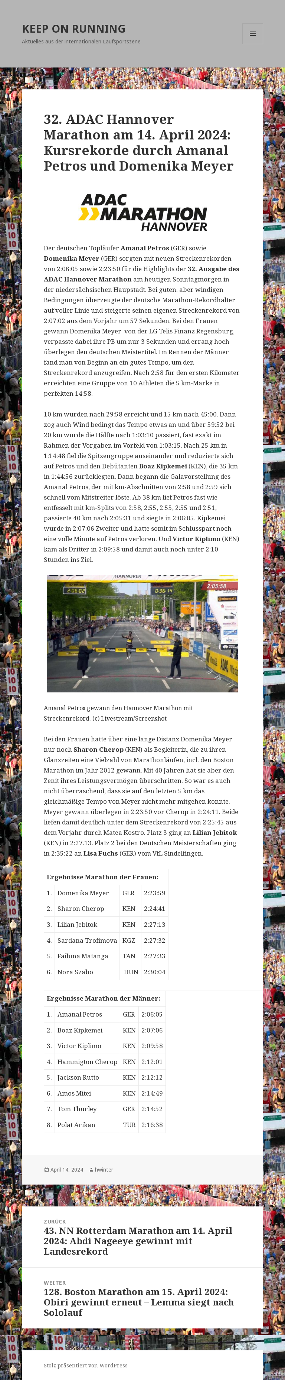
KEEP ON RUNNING (73, 28)
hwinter (104, 1169)
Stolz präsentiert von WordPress (86, 1365)
